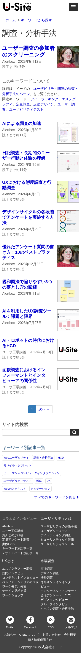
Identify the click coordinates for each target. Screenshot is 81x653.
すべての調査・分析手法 (57, 608)
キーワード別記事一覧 (17, 548)
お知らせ (10, 634)
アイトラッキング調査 (56, 535)
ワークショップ (12, 595)
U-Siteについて (29, 634)
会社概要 (70, 634)
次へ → (44, 409)
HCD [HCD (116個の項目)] (61, 457)
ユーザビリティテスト (26, 109)
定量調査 (23, 104)
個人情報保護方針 (40, 639)
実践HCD (8, 544)
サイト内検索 (15, 425)
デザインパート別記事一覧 (20, 553)
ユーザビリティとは (56, 518)
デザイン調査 (50, 573)
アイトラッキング (44, 99)
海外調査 (47, 577)
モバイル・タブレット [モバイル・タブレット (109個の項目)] (17, 465)
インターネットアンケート (59, 590)
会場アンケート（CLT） (57, 595)
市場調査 (47, 561)
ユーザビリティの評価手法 (59, 526)
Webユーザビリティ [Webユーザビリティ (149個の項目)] (16, 457)
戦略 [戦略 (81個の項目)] (39, 480)
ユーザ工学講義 (12, 531)
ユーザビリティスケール (57, 544)
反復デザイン (43, 104)
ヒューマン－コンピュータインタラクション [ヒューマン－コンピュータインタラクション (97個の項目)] (31, 473)
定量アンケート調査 (15, 539)
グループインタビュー (56, 604)
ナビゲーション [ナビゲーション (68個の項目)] (40, 488)
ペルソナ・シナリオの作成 (20, 582)
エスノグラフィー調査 (17, 568)
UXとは (8, 561)
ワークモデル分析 (14, 586)
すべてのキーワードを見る (56, 497)
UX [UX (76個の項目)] (49, 480)
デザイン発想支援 (14, 590)
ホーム (10, 20)
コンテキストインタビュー (20, 577)
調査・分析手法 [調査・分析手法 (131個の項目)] (43, 457)
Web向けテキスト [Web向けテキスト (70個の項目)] (14, 488)
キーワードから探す (36, 20)
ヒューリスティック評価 (57, 539)
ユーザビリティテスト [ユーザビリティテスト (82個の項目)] (17, 480)
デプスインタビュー (54, 599)
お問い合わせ (52, 634)
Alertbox (7, 526)
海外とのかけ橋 (12, 535)
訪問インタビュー (14, 573)
